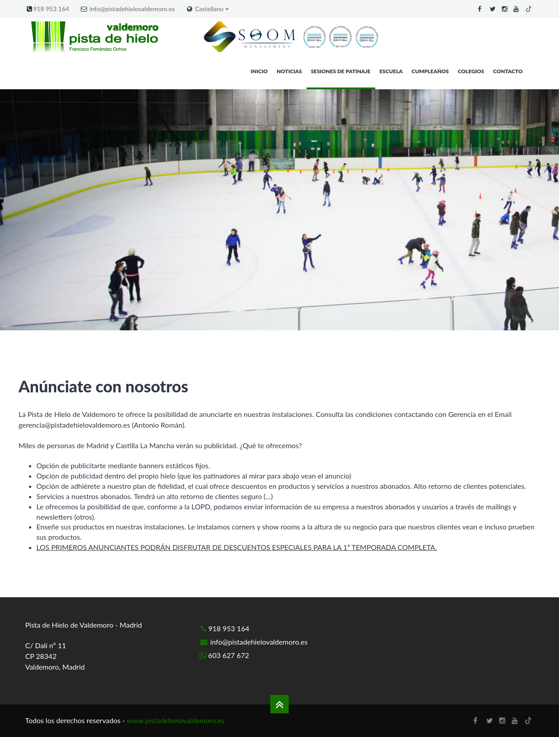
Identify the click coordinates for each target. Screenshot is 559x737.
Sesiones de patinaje (341, 71)
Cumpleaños (430, 71)
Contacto (507, 71)
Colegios (471, 71)
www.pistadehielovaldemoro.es (175, 720)
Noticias (289, 71)
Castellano (212, 9)
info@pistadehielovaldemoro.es (131, 8)
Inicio (259, 71)
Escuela (390, 71)
